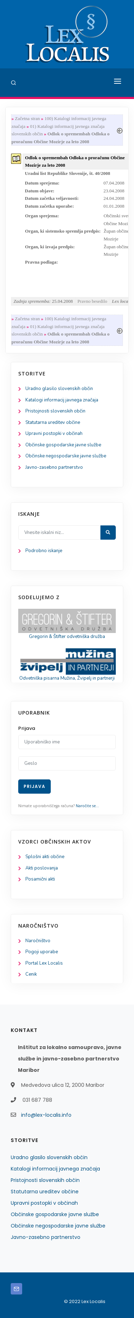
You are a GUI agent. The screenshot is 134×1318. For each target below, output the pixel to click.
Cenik (31, 974)
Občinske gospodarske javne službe (63, 445)
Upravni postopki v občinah (54, 433)
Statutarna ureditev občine (52, 422)
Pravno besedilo (92, 301)
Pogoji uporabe (41, 952)
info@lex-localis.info (46, 1115)
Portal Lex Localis (44, 963)
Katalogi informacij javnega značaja (61, 400)
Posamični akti (40, 879)
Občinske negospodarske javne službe (65, 456)
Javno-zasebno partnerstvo (54, 467)
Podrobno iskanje (43, 551)
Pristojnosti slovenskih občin (55, 411)
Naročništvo (37, 941)
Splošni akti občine (44, 856)
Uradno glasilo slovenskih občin (59, 388)
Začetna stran (27, 118)
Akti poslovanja (41, 868)
